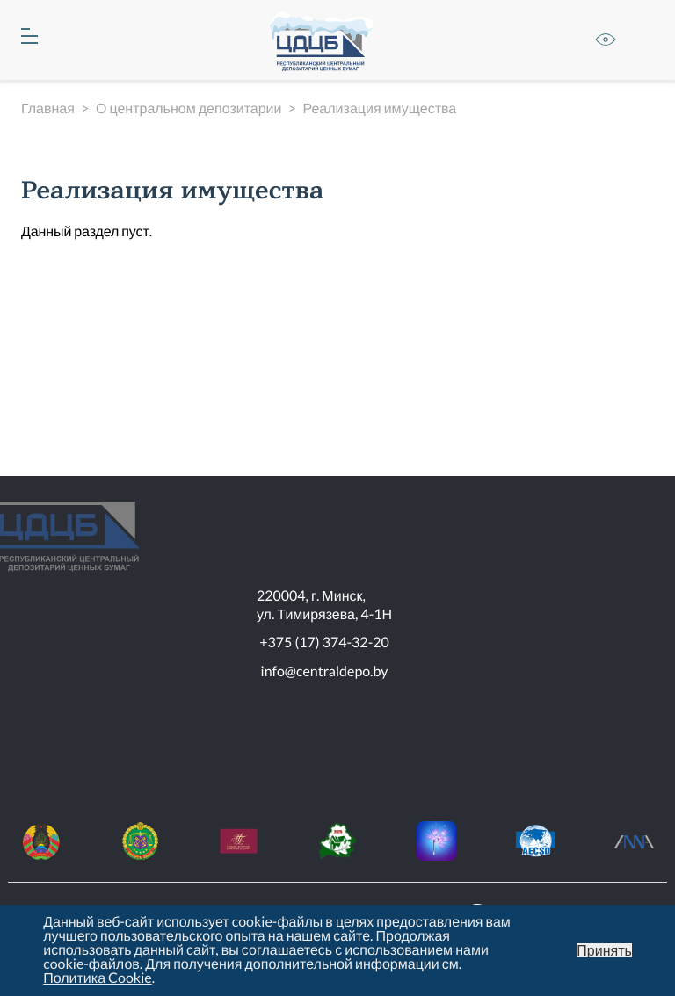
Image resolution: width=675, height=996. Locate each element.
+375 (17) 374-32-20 (324, 642)
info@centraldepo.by (324, 671)
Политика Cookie (97, 978)
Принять (604, 950)
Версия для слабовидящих (605, 39)
